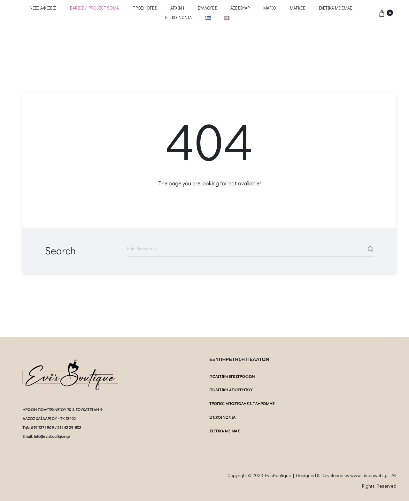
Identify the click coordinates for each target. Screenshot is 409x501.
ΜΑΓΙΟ (269, 8)
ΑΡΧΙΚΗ (177, 8)
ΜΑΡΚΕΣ (297, 8)
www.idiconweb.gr (369, 475)
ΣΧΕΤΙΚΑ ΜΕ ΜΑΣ (224, 430)
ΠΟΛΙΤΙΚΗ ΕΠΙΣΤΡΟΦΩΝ (232, 376)
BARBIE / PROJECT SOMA (94, 8)
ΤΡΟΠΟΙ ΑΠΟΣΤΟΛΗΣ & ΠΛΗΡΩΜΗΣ (241, 403)
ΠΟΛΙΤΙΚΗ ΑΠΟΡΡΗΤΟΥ (230, 389)
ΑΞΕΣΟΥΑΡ (240, 8)
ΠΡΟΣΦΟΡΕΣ (145, 8)
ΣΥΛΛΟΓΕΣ (207, 8)
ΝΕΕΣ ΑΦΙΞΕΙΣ (43, 8)
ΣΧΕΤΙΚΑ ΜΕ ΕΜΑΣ (335, 8)
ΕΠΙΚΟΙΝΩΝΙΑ (178, 17)
